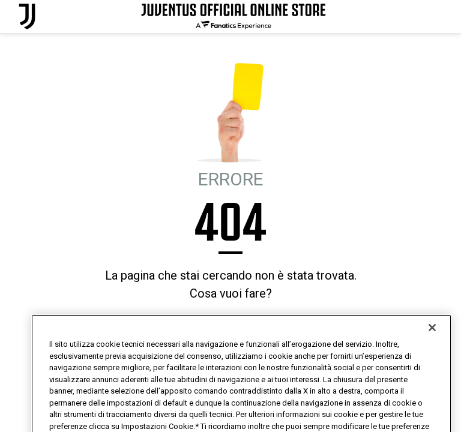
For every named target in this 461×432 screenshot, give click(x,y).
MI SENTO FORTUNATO (254, 326)
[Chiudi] (432, 348)
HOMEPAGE (185, 326)
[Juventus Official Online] (27, 16)
